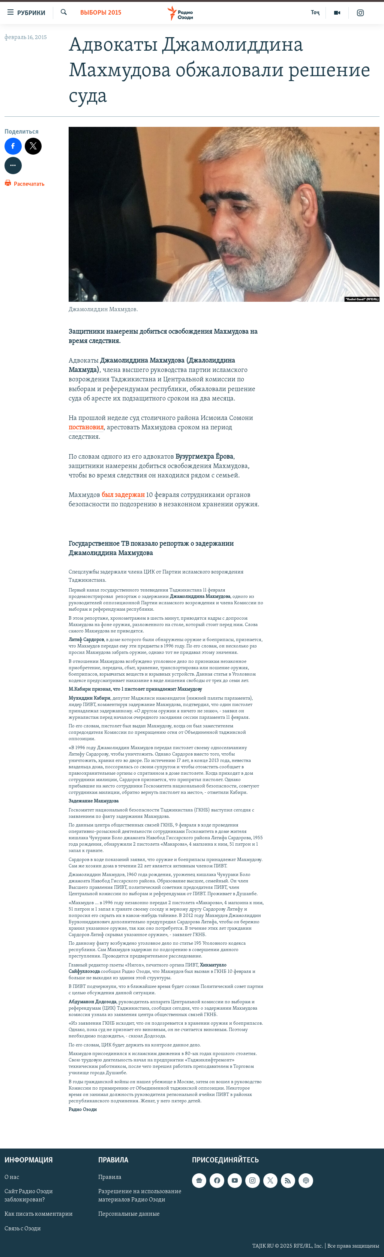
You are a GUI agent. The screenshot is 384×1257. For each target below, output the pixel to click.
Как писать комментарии (38, 1214)
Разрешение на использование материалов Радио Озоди (140, 1196)
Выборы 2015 (100, 13)
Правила (110, 1177)
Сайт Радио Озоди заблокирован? (28, 1196)
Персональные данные (129, 1214)
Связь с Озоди (22, 1228)
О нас (11, 1177)
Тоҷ (315, 13)
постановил (86, 427)
